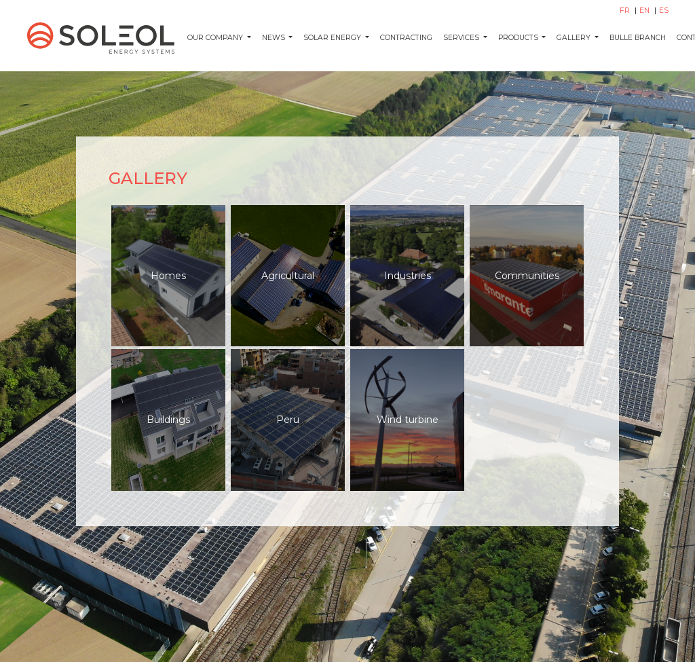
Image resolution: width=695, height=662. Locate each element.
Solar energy (333, 37)
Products (519, 37)
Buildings (168, 419)
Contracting (406, 37)
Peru (287, 419)
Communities (527, 276)
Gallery (575, 37)
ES (664, 10)
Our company (216, 37)
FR (626, 10)
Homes (168, 276)
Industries (407, 276)
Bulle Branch (637, 37)
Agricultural (287, 276)
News (274, 37)
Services (462, 37)
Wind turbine (407, 419)
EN (645, 10)
